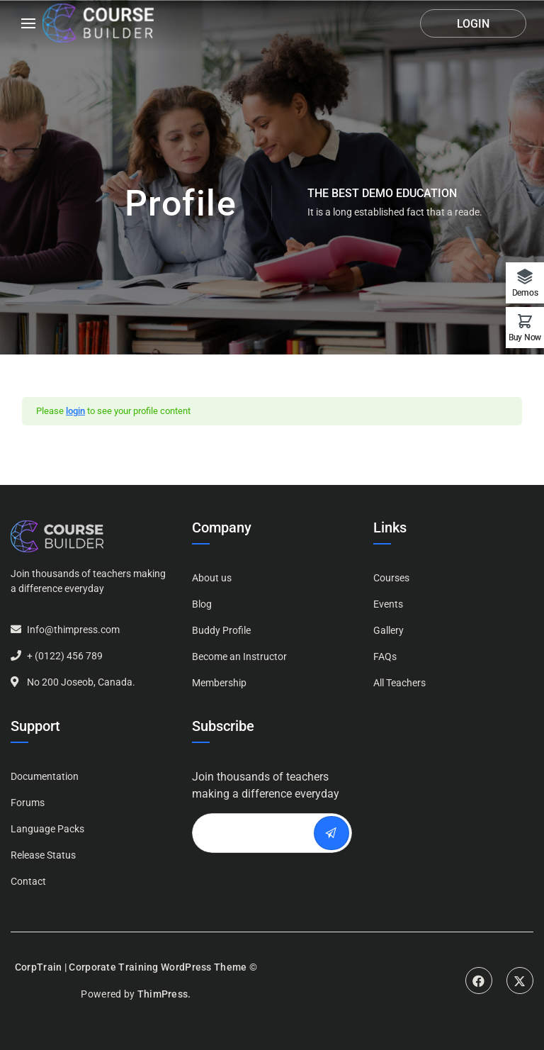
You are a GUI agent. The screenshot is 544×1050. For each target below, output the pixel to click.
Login (473, 23)
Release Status (43, 855)
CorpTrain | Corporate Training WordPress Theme (131, 967)
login (75, 411)
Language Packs (47, 828)
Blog (202, 604)
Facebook (478, 980)
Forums (28, 802)
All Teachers (399, 682)
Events (388, 604)
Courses (391, 577)
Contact (28, 881)
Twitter (519, 980)
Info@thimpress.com (73, 629)
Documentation (45, 776)
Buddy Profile (221, 630)
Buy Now (525, 337)
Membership (219, 682)
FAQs (385, 656)
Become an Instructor (239, 656)
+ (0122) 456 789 (65, 655)
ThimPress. (164, 994)
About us (212, 577)
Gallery (388, 630)
